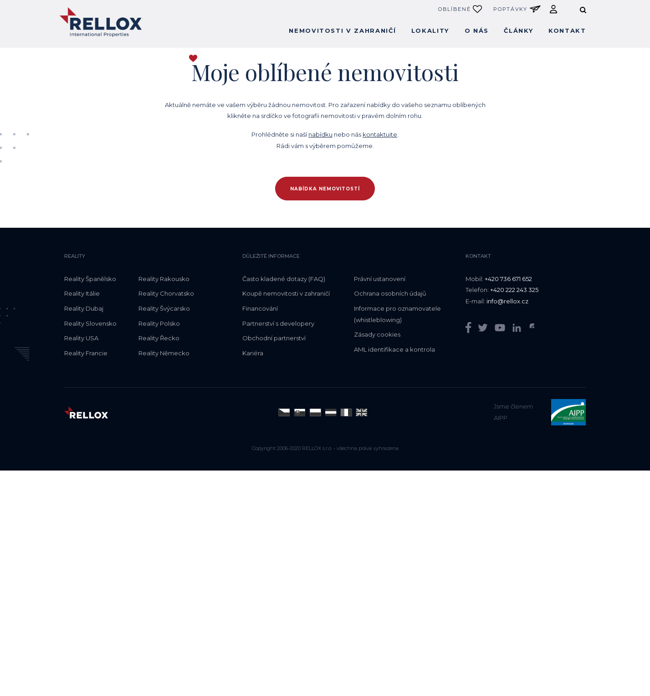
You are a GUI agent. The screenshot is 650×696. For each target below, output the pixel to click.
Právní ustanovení (379, 278)
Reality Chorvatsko (166, 293)
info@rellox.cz (507, 301)
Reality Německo (163, 353)
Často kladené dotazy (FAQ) (283, 278)
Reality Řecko (158, 338)
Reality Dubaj (83, 308)
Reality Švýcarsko (164, 308)
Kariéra (252, 353)
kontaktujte (380, 134)
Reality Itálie (82, 293)
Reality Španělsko (90, 278)
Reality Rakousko (163, 278)
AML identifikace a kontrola (394, 349)
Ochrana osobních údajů (390, 293)
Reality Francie (85, 353)
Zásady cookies (377, 334)
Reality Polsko (159, 323)
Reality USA (81, 338)
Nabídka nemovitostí (325, 189)
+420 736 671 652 (508, 278)
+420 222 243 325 (514, 289)
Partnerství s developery (278, 323)
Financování (260, 308)
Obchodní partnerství (274, 338)
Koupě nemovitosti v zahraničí (286, 293)
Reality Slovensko (90, 323)
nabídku (320, 134)
